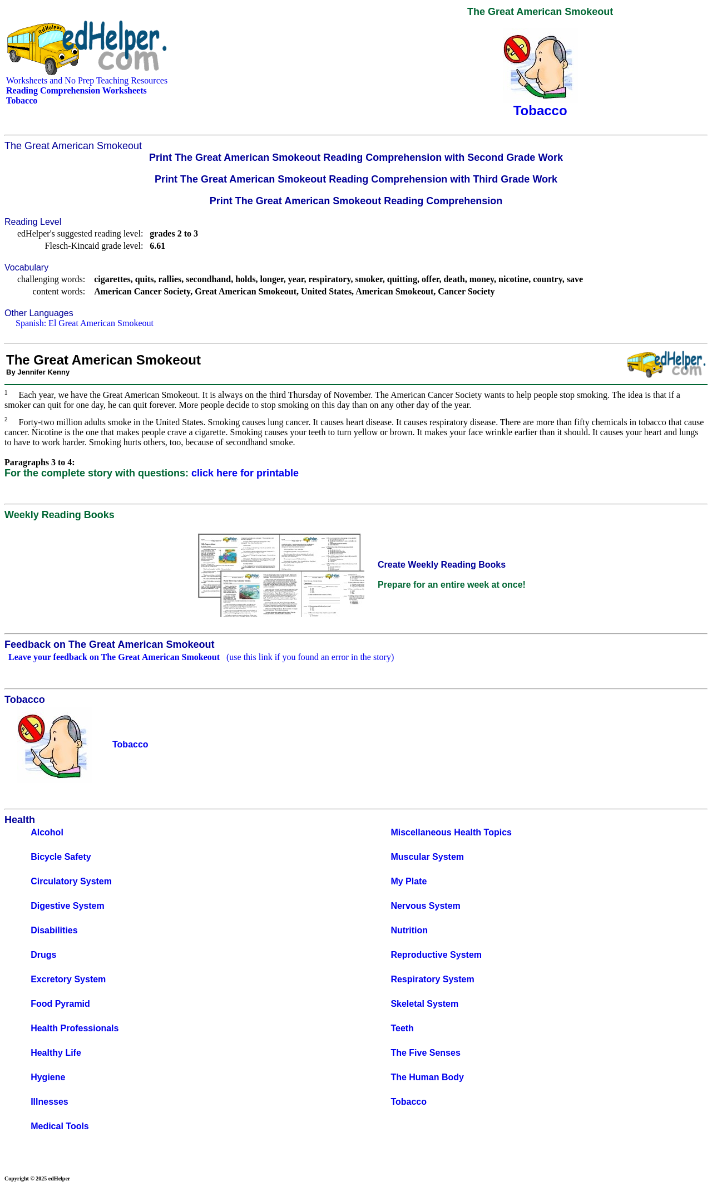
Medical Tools (60, 1126)
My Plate (408, 881)
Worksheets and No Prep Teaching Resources (86, 80)
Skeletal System (424, 1003)
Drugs (43, 954)
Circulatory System (71, 881)
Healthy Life (56, 1052)
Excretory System (68, 979)
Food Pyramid (60, 1003)
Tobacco (408, 1101)
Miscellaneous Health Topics (451, 832)
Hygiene (48, 1077)
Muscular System (427, 857)
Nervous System (425, 906)
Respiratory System (432, 979)
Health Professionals (74, 1028)
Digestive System (68, 906)
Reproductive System (436, 954)
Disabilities (54, 930)
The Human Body (427, 1077)
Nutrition (409, 930)
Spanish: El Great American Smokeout (85, 323)
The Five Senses (425, 1052)
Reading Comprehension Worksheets (76, 90)
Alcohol (47, 832)
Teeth (401, 1028)
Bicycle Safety (61, 857)
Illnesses (49, 1101)
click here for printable (245, 473)
